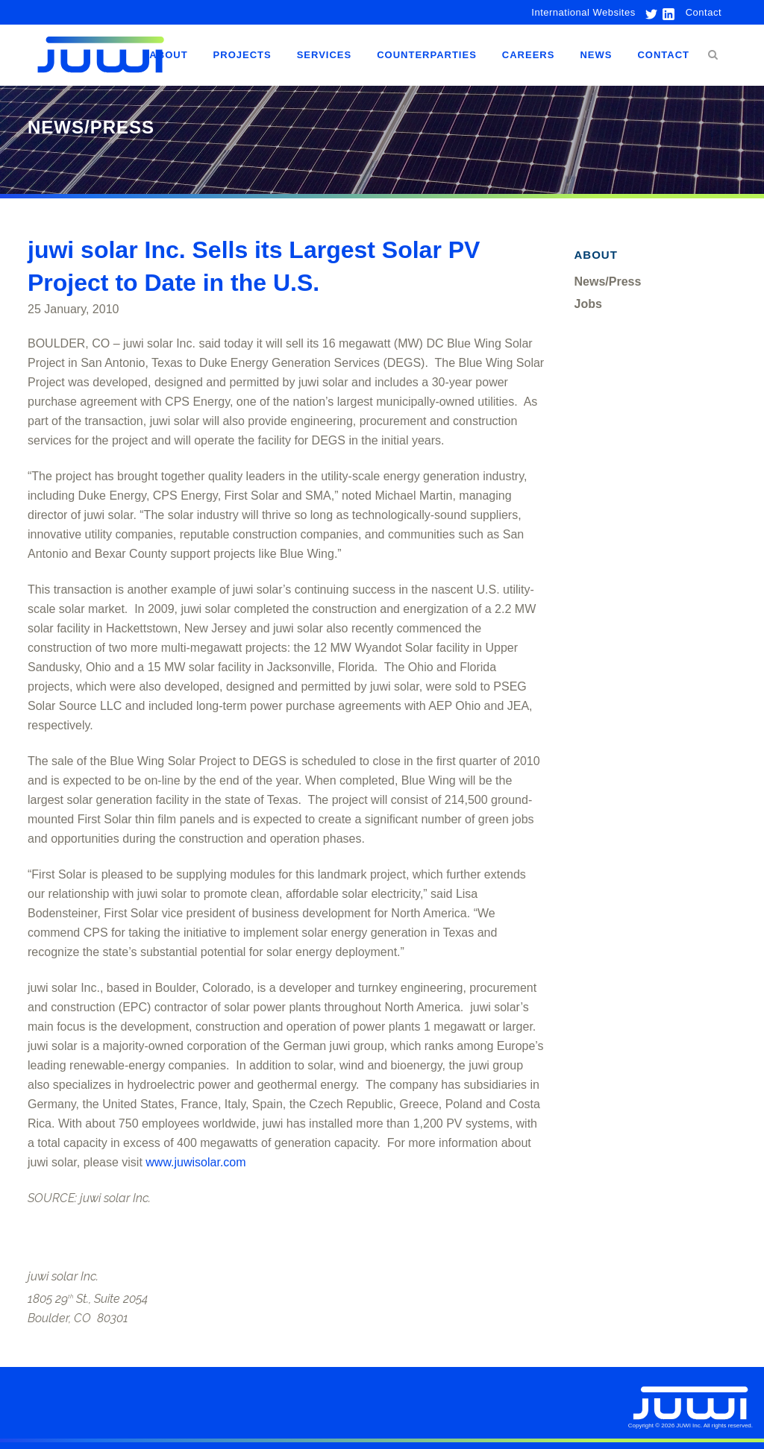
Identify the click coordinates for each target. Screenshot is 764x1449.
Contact (703, 12)
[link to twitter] (647, 12)
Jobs (588, 304)
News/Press (608, 281)
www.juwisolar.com (195, 1162)
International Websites (583, 12)
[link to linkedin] (667, 12)
